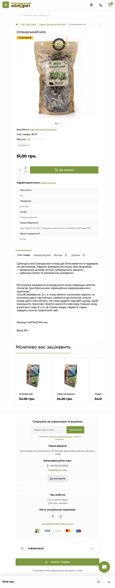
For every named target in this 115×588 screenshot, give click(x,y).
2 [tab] (59, 123)
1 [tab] (56, 123)
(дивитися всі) (48, 182)
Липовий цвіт (26, 394)
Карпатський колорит (43, 129)
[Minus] (25, 172)
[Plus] (25, 168)
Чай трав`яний (28, 24)
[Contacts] (100, 5)
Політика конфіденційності (60, 437)
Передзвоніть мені (57, 470)
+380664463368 (58, 465)
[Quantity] (20, 170)
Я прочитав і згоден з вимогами (58, 437)
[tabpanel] (57, 77)
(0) (28, 139)
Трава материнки (66, 394)
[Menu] (5, 4)
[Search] (19, 15)
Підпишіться (75, 429)
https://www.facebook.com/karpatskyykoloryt (53, 516)
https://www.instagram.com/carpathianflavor (61, 516)
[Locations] (91, 5)
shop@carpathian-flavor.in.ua (57, 524)
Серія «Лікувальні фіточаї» (52, 24)
